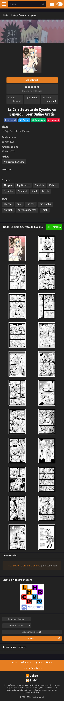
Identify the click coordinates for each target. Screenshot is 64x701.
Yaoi (38, 662)
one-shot (51, 101)
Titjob (45, 210)
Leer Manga (54, 227)
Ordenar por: (41, 632)
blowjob (8, 210)
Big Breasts (23, 185)
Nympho (8, 191)
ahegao (8, 204)
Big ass (30, 204)
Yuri (49, 662)
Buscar (44, 638)
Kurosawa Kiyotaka (14, 161)
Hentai (35, 97)
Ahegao (8, 185)
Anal (34, 191)
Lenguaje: (19, 619)
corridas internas (27, 210)
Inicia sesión (13, 565)
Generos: (19, 625)
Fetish (45, 191)
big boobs (45, 204)
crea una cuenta (31, 565)
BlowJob (39, 185)
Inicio (14, 662)
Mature (53, 185)
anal (19, 204)
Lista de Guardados (32, 668)
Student (22, 191)
